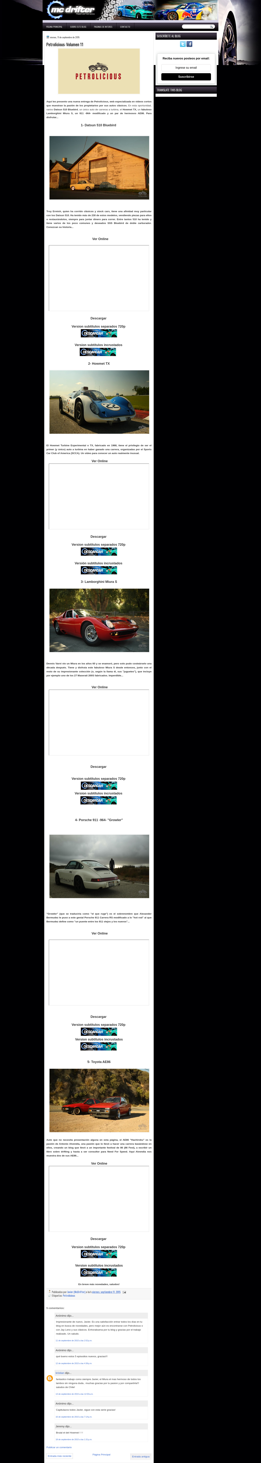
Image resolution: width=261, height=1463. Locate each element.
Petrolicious (69, 1295)
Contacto (125, 26)
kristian (60, 1372)
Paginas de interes (103, 26)
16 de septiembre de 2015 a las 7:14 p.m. (74, 1417)
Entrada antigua (141, 1456)
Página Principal (54, 26)
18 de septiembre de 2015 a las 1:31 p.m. (74, 1439)
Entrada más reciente (59, 1456)
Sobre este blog (78, 26)
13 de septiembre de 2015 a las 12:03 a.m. (74, 1394)
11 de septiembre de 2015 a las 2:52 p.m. (74, 1340)
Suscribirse (186, 76)
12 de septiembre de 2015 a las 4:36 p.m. (74, 1363)
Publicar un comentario (59, 1447)
